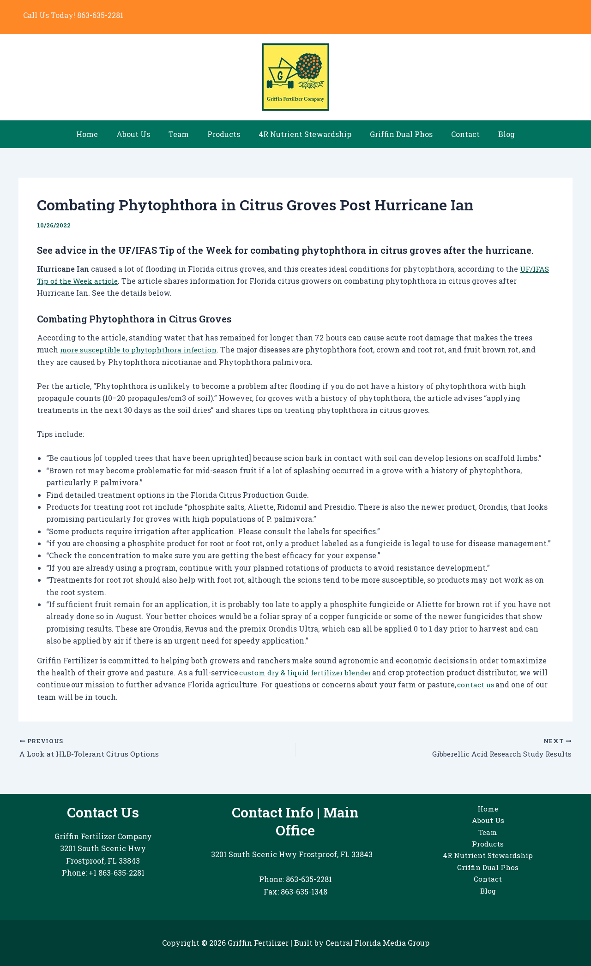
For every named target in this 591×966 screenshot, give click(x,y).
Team (184, 134)
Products (225, 134)
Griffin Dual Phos (395, 134)
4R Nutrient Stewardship (303, 134)
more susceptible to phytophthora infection (141, 349)
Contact (456, 134)
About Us (142, 134)
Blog (493, 134)
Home (100, 134)
